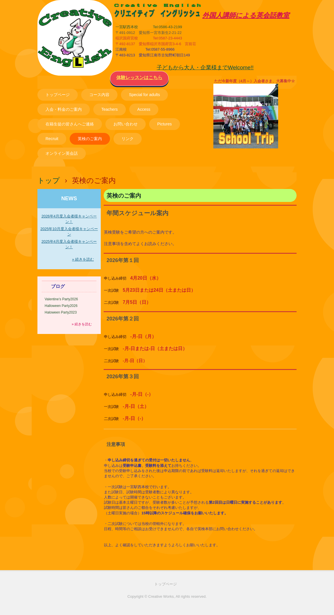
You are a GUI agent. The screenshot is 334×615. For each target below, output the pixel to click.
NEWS (69, 198)
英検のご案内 (90, 138)
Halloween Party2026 (61, 306)
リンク (128, 138)
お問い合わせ (125, 124)
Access (143, 109)
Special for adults (144, 94)
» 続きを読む (83, 259)
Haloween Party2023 (61, 312)
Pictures (164, 124)
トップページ (57, 94)
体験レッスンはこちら (139, 77)
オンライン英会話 (61, 153)
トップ (48, 180)
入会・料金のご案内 (63, 109)
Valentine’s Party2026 (61, 299)
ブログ (58, 286)
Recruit (51, 138)
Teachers (109, 109)
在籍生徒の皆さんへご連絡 (69, 124)
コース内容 (99, 94)
